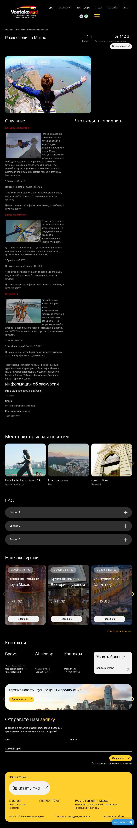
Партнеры (94, 808)
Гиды (99, 7)
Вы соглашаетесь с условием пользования (112, 763)
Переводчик (81, 808)
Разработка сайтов (114, 816)
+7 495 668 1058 (72, 672)
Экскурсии (65, 7)
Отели (126, 7)
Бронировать (119, 46)
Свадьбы (112, 7)
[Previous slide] (4, 463)
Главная (15, 801)
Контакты (14, 808)
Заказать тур (26, 788)
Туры (50, 7)
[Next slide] (133, 463)
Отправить (118, 758)
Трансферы (83, 7)
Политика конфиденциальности (73, 816)
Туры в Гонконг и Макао (91, 801)
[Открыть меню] (97, 16)
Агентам (20, 805)
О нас (12, 805)
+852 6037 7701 (12, 416)
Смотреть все (117, 631)
